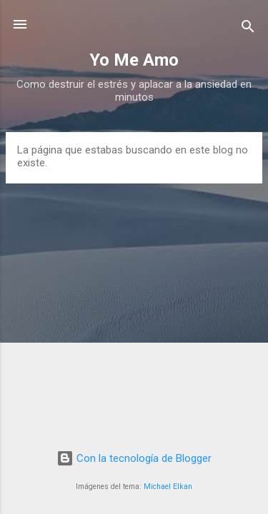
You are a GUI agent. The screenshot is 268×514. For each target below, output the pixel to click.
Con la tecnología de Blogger (134, 458)
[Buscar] (248, 29)
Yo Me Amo (134, 60)
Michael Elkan (168, 486)
